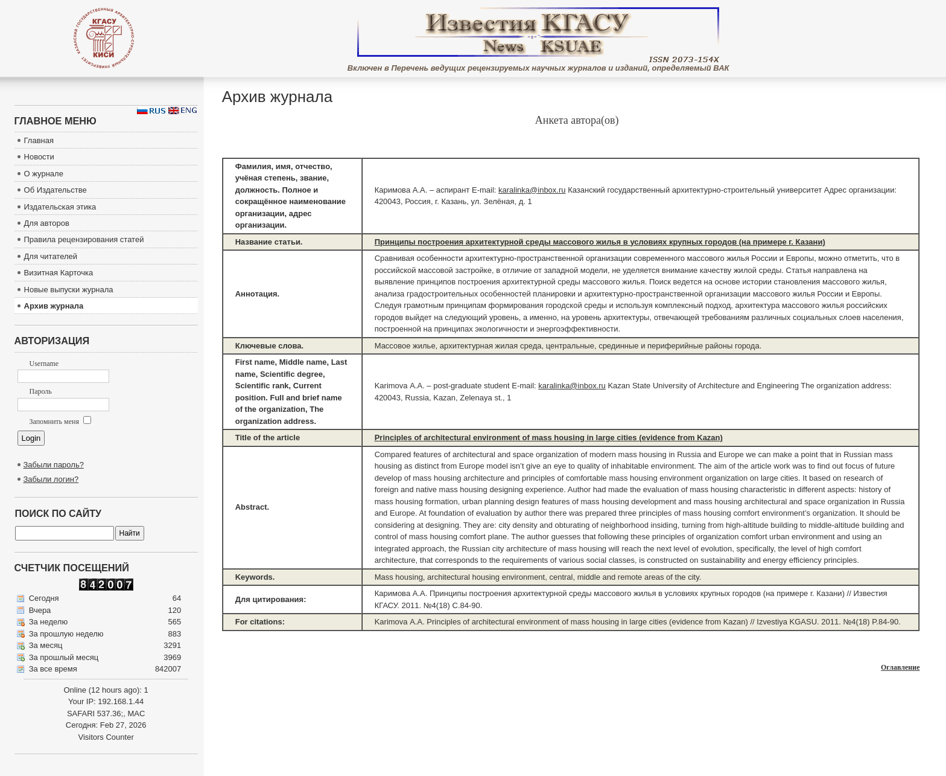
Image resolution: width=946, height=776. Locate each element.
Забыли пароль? (54, 464)
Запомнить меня (60, 421)
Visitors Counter (105, 737)
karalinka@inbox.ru (531, 189)
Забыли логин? (51, 479)
